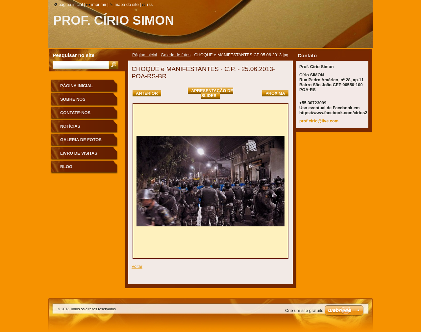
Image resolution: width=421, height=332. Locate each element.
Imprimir (98, 4)
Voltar (137, 266)
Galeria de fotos (175, 54)
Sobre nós (73, 99)
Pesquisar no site (73, 55)
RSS (150, 4)
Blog (66, 166)
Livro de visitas (78, 153)
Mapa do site (126, 4)
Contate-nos (75, 112)
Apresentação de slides (212, 93)
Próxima (275, 93)
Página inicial (144, 54)
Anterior (147, 93)
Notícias (70, 126)
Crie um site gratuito (304, 310)
